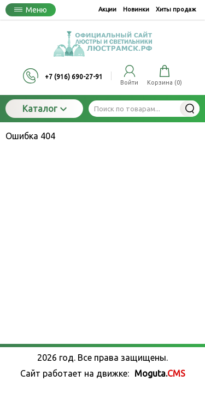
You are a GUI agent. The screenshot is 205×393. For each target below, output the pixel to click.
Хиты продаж (176, 9)
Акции (107, 9)
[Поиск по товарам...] (144, 108)
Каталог (44, 109)
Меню (30, 9)
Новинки (136, 9)
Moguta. (159, 373)
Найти (190, 109)
